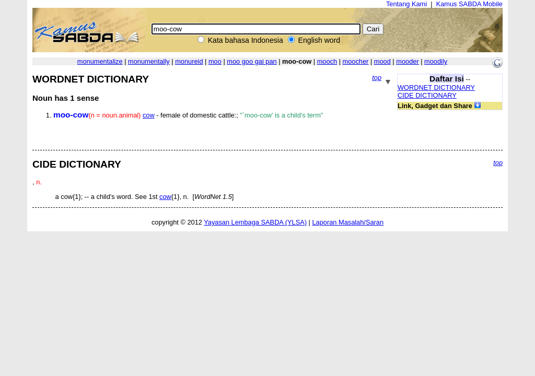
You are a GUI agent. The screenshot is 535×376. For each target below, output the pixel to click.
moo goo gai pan (251, 61)
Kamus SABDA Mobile (469, 4)
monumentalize (100, 61)
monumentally (149, 61)
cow (149, 115)
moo (215, 61)
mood (382, 61)
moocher (356, 61)
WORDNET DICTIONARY (436, 87)
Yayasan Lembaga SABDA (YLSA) (255, 222)
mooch (327, 61)
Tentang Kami (406, 4)
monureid (189, 61)
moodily (435, 61)
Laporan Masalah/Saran (347, 222)
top (376, 77)
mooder (407, 61)
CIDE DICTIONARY (427, 95)
